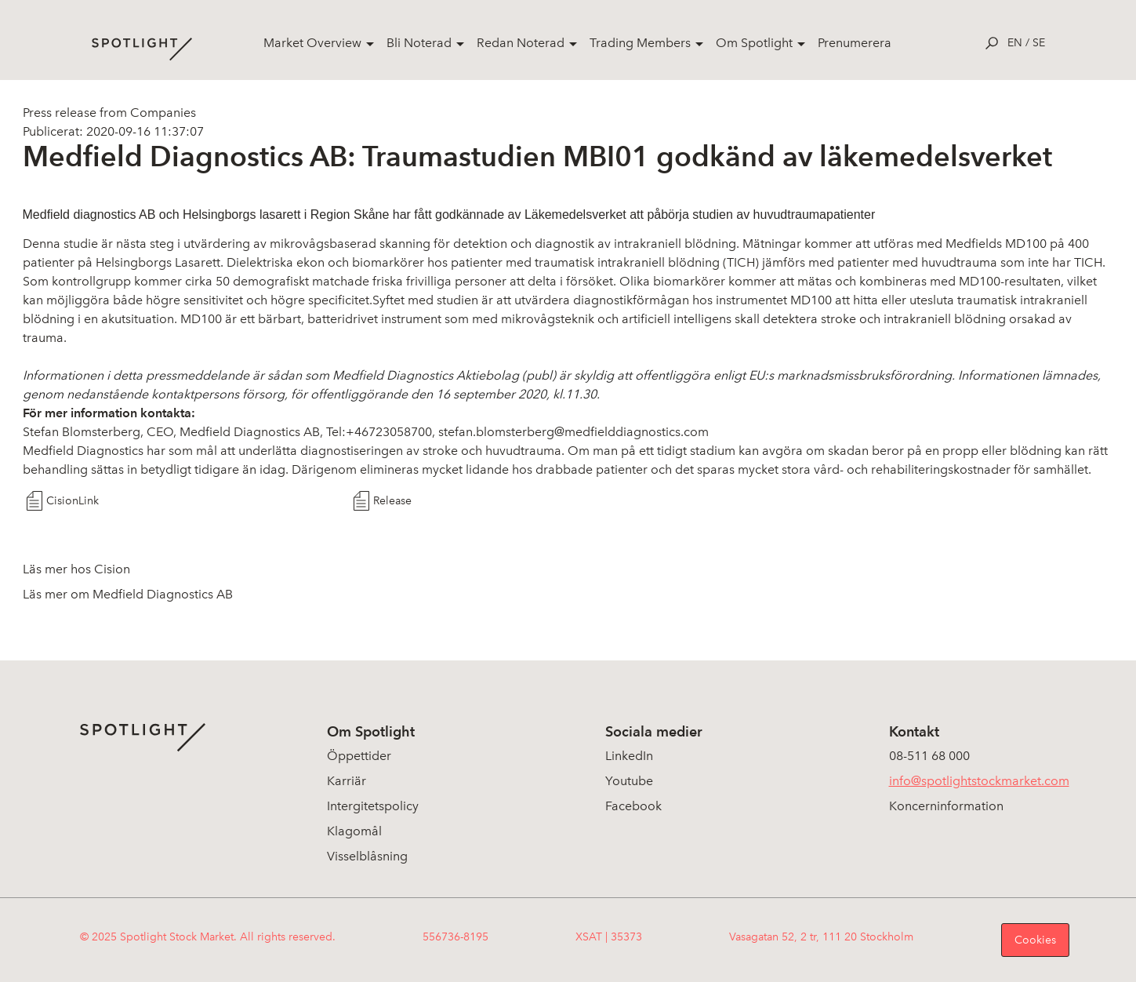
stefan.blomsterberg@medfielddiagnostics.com (573, 431)
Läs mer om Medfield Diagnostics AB (128, 594)
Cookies (1035, 940)
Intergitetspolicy (373, 805)
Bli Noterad (419, 42)
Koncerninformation (946, 805)
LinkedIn (629, 755)
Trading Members (640, 42)
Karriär (346, 780)
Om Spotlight (754, 42)
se (1039, 42)
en (1014, 42)
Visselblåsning (367, 856)
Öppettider (359, 755)
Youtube (629, 780)
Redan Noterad (520, 42)
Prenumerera (854, 42)
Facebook (633, 805)
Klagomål (354, 831)
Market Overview (312, 42)
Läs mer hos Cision (76, 569)
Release (392, 500)
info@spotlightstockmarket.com (979, 780)
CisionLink (72, 500)
